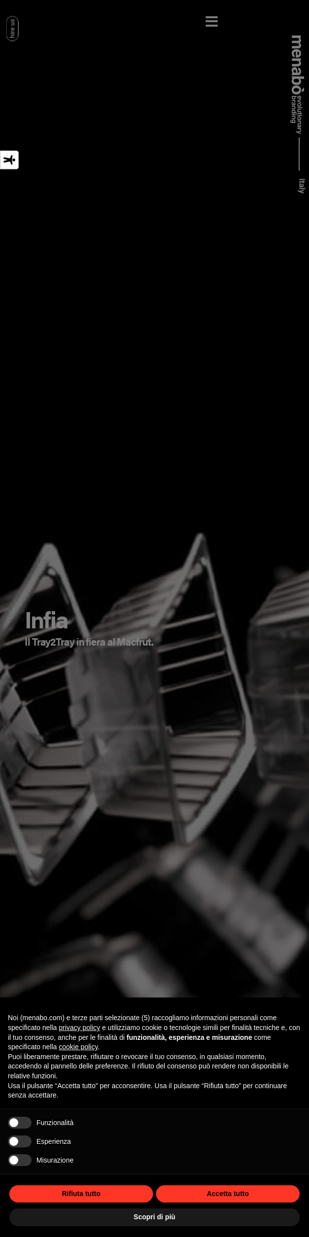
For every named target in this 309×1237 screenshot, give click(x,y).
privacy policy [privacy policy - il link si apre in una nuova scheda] (79, 1027)
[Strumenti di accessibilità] (9, 159)
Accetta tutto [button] (228, 1194)
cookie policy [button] (78, 1047)
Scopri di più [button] (155, 1217)
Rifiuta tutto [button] (81, 1194)
